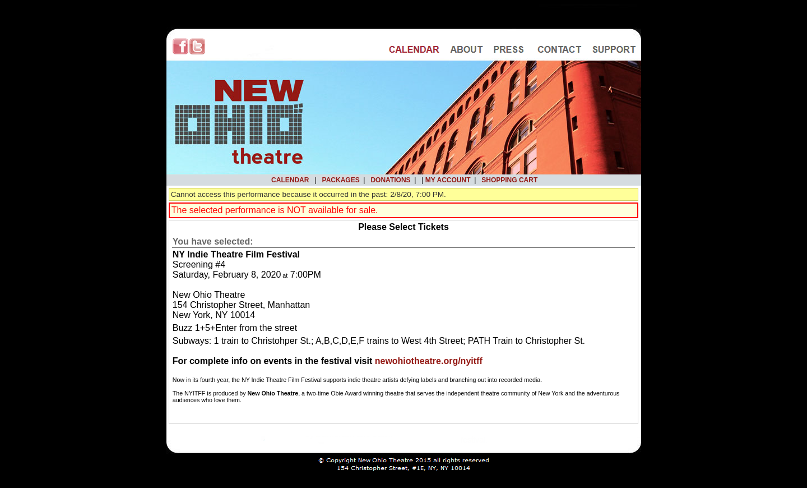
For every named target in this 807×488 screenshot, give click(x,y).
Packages (341, 180)
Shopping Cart (509, 180)
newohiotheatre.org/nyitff (429, 361)
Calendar (290, 180)
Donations (390, 180)
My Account (446, 180)
